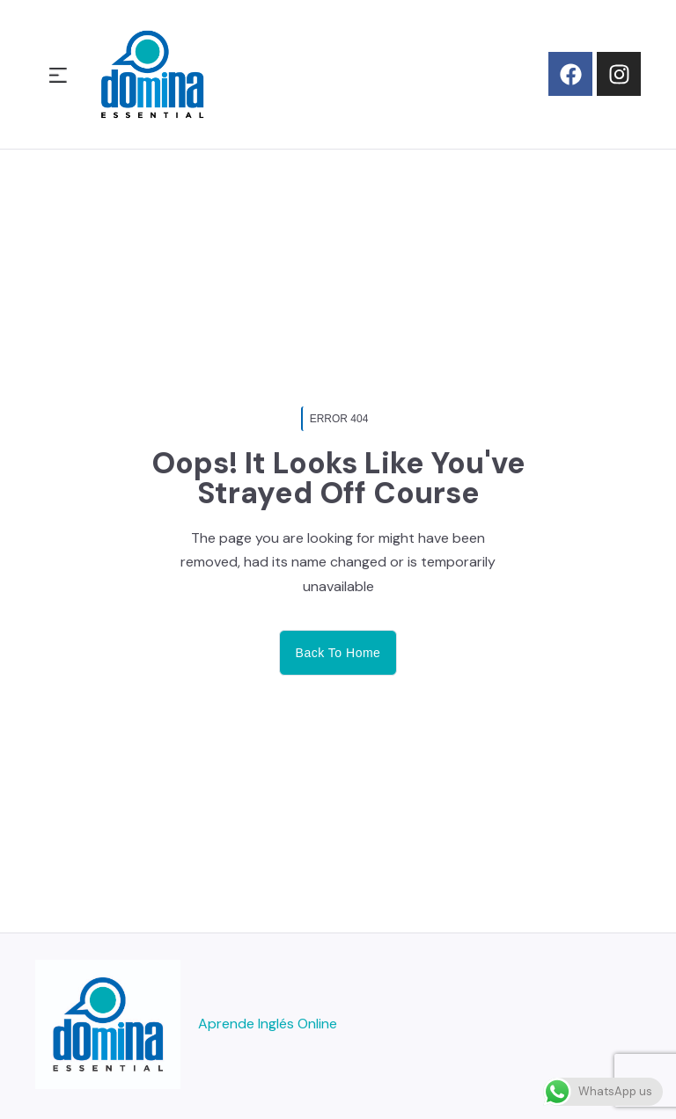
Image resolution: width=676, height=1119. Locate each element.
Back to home (338, 653)
